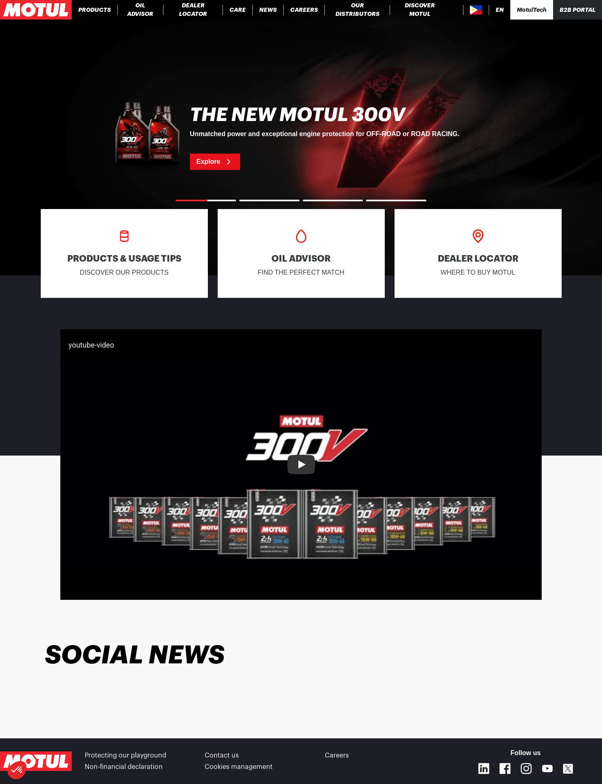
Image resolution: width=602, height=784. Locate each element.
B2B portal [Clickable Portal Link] (577, 10)
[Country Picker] (476, 10)
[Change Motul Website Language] (500, 10)
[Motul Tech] (531, 10)
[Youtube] (547, 768)
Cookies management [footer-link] (239, 767)
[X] (568, 769)
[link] (238, 10)
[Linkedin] (484, 768)
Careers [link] (337, 755)
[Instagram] (526, 768)
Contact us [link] (222, 755)
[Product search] (456, 10)
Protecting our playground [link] (125, 755)
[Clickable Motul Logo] (36, 10)
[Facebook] (505, 768)
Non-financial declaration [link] (124, 767)
